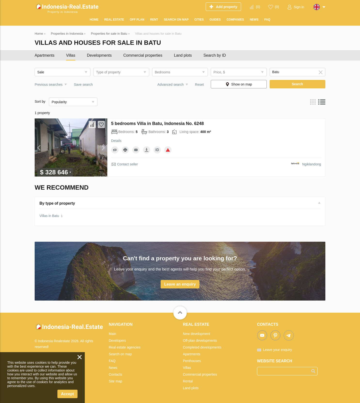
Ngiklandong (311, 164)
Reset (199, 84)
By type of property (57, 203)
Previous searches (49, 84)
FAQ (112, 361)
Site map (115, 381)
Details (116, 141)
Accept (67, 394)
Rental (188, 381)
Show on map (241, 84)
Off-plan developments (200, 340)
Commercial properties (142, 55)
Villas (70, 55)
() (258, 7)
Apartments (45, 55)
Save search (83, 84)
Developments (99, 55)
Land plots (183, 55)
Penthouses (192, 361)
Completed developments (202, 347)
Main (112, 334)
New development (196, 334)
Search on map (120, 354)
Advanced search (170, 84)
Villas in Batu (49, 216)
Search (297, 84)
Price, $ (219, 72)
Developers (117, 340)
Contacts (115, 374)
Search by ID (214, 55)
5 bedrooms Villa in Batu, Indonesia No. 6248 (157, 123)
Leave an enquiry (180, 284)
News (113, 368)
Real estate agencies (125, 347)
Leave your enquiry (277, 350)
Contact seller (127, 164)
